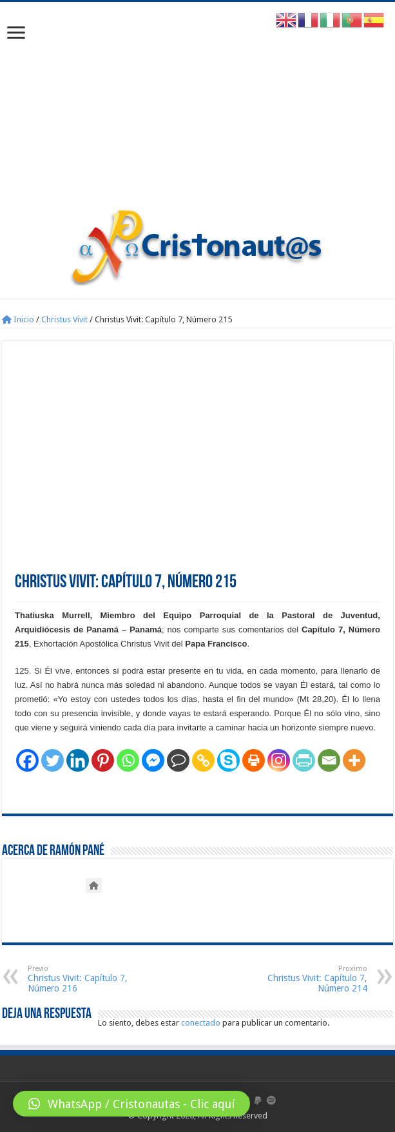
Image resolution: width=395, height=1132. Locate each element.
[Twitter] (52, 760)
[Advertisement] (197, 111)
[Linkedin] (77, 760)
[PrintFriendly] (304, 760)
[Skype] (228, 760)
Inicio (18, 319)
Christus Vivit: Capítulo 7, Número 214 (301, 978)
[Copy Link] (203, 760)
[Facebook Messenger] (153, 760)
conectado (200, 1023)
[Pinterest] (103, 760)
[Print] (253, 760)
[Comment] (178, 760)
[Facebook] (27, 760)
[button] (131, 1104)
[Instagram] (278, 760)
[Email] (329, 760)
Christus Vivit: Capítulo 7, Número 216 (94, 978)
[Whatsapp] (128, 760)
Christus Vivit (64, 319)
